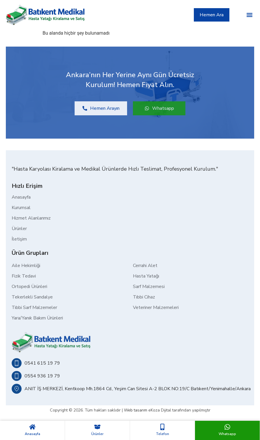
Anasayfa (32, 434)
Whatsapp (227, 434)
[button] (249, 15)
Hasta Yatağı (146, 276)
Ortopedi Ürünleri (29, 286)
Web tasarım (135, 410)
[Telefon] (162, 427)
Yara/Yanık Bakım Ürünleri (37, 318)
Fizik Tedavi (24, 276)
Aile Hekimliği (26, 265)
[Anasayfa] (32, 427)
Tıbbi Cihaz (144, 297)
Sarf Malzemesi (149, 286)
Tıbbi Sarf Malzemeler (34, 307)
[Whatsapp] (227, 427)
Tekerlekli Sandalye (32, 297)
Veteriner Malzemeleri (156, 307)
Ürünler (97, 434)
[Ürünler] (97, 427)
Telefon (162, 434)
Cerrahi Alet (145, 265)
